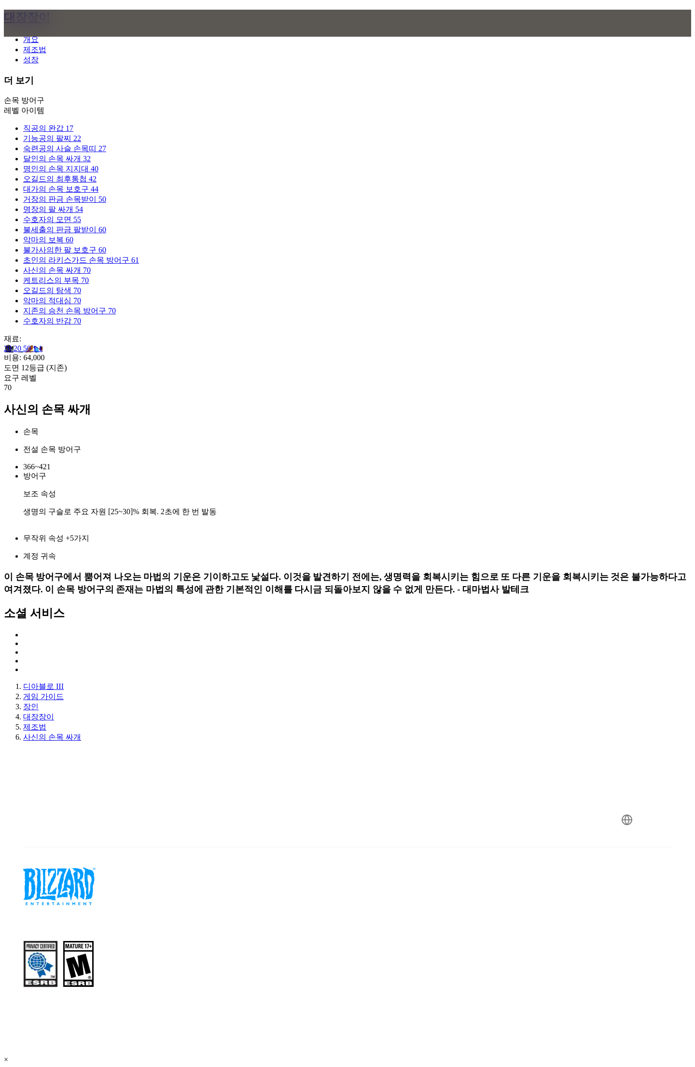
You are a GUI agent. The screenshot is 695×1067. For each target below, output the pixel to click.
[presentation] (47, 34)
